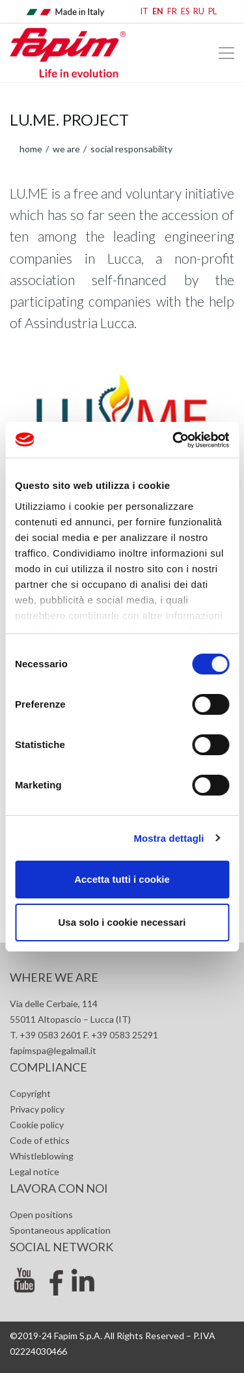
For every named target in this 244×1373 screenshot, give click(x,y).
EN (157, 11)
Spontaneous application (60, 1230)
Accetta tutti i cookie (122, 879)
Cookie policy (37, 1124)
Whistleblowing (42, 1155)
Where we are (54, 977)
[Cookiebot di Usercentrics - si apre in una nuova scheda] (173, 440)
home (31, 148)
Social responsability (130, 148)
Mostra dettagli (168, 838)
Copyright (30, 1093)
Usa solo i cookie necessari (122, 922)
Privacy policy (37, 1109)
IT (144, 11)
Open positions (41, 1214)
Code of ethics (40, 1140)
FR (172, 11)
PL (212, 11)
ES (185, 11)
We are (65, 148)
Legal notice (34, 1171)
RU (198, 11)
